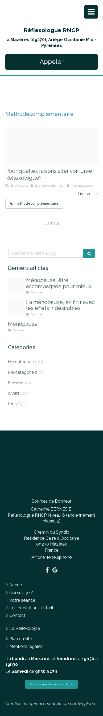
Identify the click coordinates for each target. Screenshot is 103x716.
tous (12, 403)
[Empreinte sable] (51, 146)
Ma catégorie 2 (22, 372)
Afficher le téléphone (51, 557)
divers (14, 393)
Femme (15, 382)
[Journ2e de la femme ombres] (16, 307)
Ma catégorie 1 (22, 361)
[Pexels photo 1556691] (16, 285)
